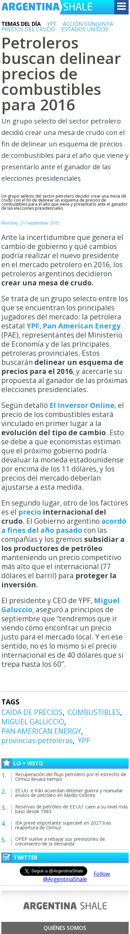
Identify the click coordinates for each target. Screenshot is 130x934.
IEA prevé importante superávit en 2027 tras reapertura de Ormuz (63, 825)
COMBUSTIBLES (94, 712)
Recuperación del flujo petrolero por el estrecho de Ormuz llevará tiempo (70, 776)
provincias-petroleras (37, 740)
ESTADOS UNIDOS (84, 29)
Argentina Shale (46, 7)
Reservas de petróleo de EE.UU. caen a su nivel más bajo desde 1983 (71, 809)
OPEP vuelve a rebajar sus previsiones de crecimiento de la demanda (60, 841)
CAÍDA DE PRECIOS (32, 712)
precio (29, 512)
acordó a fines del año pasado (63, 525)
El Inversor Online (82, 405)
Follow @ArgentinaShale (76, 876)
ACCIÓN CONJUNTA (88, 24)
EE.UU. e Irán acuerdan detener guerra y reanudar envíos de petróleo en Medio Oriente (69, 792)
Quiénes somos (64, 928)
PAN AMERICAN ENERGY (41, 731)
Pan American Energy (82, 326)
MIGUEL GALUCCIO (32, 721)
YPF (51, 24)
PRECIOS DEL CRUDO (28, 29)
